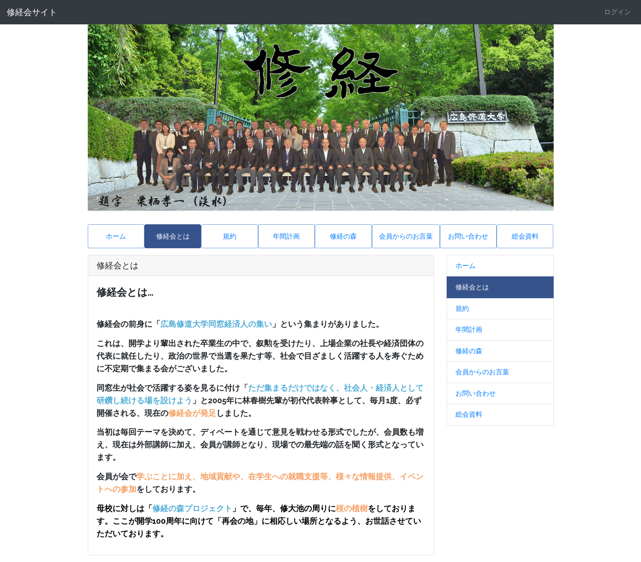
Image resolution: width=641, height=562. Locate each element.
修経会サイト (32, 12)
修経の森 (343, 236)
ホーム (116, 236)
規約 (229, 236)
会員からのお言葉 (406, 236)
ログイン (617, 12)
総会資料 (525, 236)
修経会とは (173, 236)
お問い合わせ (468, 236)
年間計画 (286, 236)
